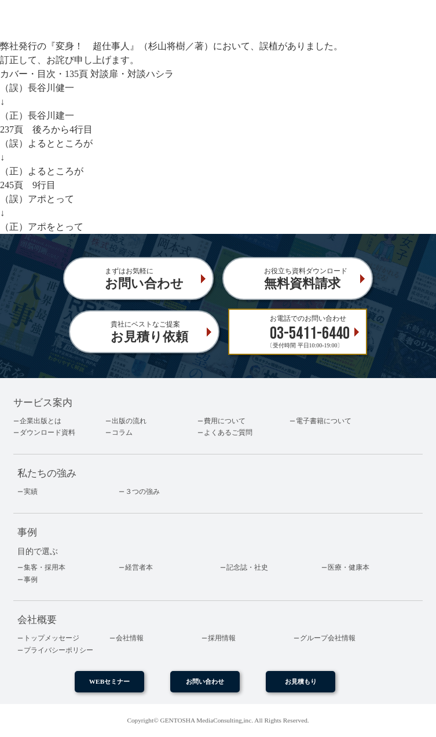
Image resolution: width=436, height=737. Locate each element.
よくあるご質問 (228, 432)
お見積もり (301, 681)
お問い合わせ (205, 681)
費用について (225, 421)
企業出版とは (40, 421)
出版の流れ (129, 421)
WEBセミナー (109, 681)
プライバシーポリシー (58, 650)
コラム (122, 432)
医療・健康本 (348, 567)
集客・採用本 (44, 567)
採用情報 (222, 638)
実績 (31, 491)
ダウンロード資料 (47, 432)
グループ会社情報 (328, 638)
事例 (31, 579)
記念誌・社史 (247, 567)
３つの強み (142, 491)
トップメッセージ (51, 638)
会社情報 (130, 638)
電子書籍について (323, 421)
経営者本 (139, 567)
